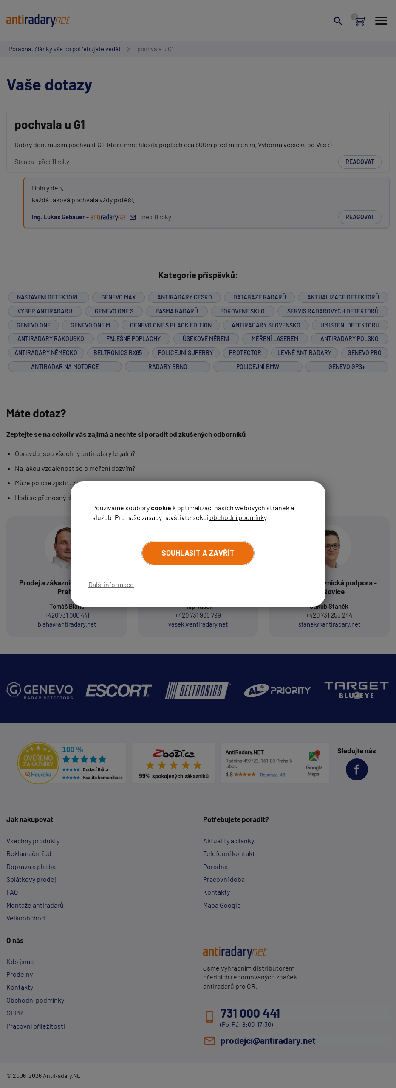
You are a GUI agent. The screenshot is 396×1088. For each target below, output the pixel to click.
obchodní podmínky (237, 517)
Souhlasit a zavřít (198, 552)
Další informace (111, 584)
